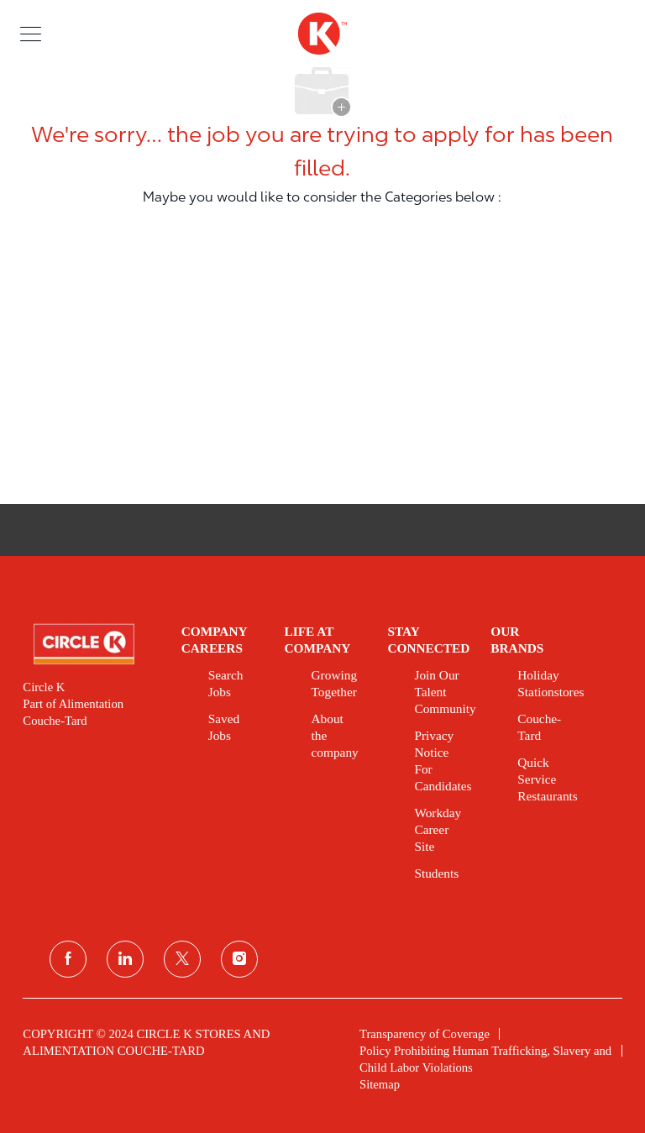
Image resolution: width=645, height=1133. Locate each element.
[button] (30, 33)
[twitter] (182, 959)
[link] (90, 644)
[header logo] (322, 34)
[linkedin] (125, 959)
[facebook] (68, 959)
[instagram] (239, 959)
